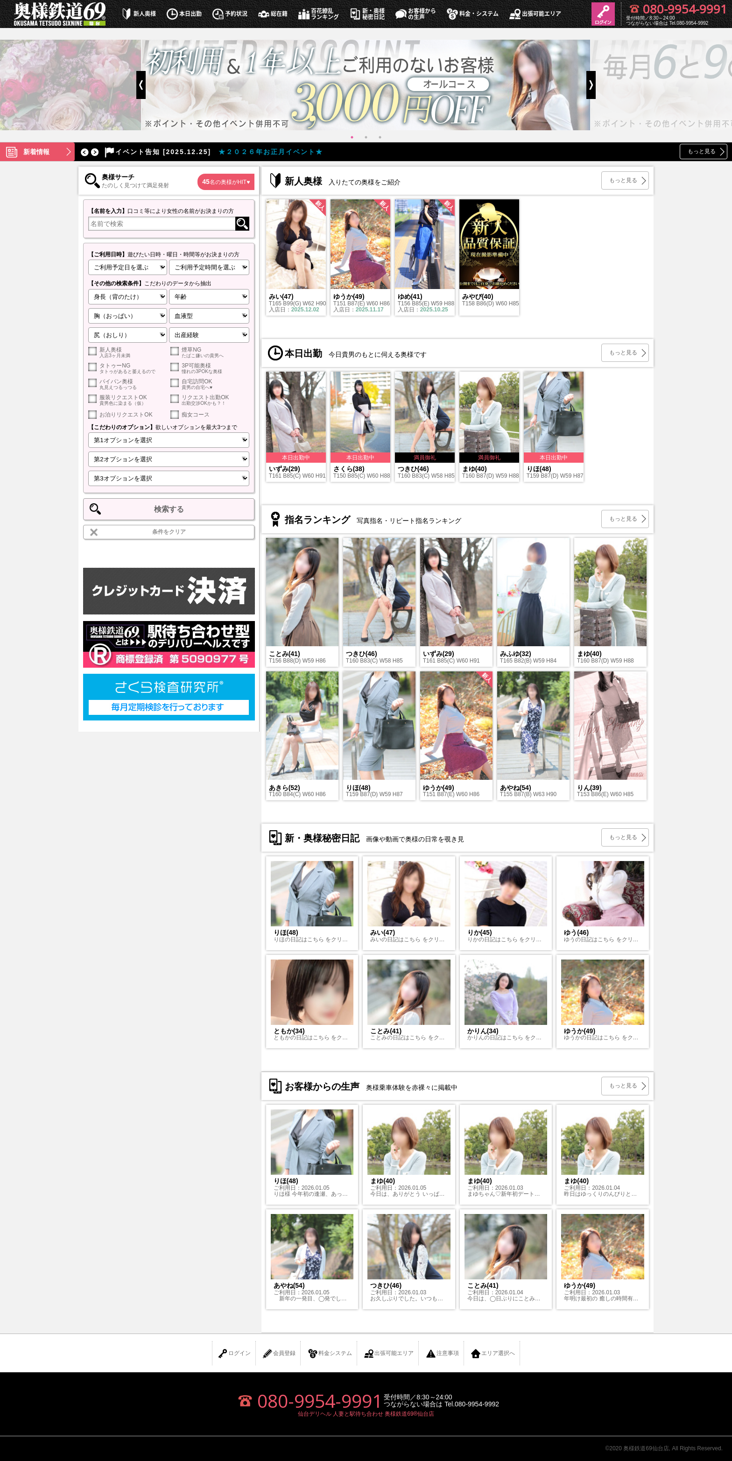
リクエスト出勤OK (209, 400)
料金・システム (472, 14)
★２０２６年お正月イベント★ (213, 151)
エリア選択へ (492, 1353)
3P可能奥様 (209, 368)
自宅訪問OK (209, 384)
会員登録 (279, 1353)
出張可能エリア (534, 14)
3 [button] (380, 137)
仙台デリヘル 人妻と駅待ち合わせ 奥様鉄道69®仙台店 (366, 1414)
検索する (169, 509)
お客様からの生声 (415, 14)
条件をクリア (169, 532)
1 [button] (352, 137)
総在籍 (272, 14)
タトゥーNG (127, 368)
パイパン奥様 (127, 384)
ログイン (234, 1353)
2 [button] (366, 137)
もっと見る (702, 151)
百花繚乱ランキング (318, 14)
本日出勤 (183, 14)
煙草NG (209, 352)
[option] (366, 85)
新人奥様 (138, 14)
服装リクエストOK (127, 400)
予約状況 (229, 14)
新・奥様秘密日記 (366, 14)
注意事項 (442, 1353)
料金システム (329, 1353)
